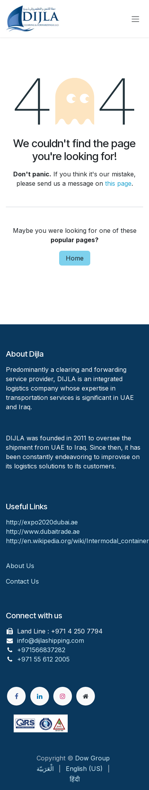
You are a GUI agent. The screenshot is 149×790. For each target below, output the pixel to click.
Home (75, 258)
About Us (21, 566)
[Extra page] (85, 696)
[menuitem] (45, 768)
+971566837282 (41, 650)
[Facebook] (16, 696)
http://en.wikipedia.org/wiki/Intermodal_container (77, 541)
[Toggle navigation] (135, 19)
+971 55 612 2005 (43, 659)
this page (118, 183)
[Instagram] (62, 696)
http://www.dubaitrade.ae (43, 531)
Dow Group (92, 758)
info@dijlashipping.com (50, 640)
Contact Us (22, 581)
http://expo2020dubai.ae (42, 522)
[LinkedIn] (39, 696)
